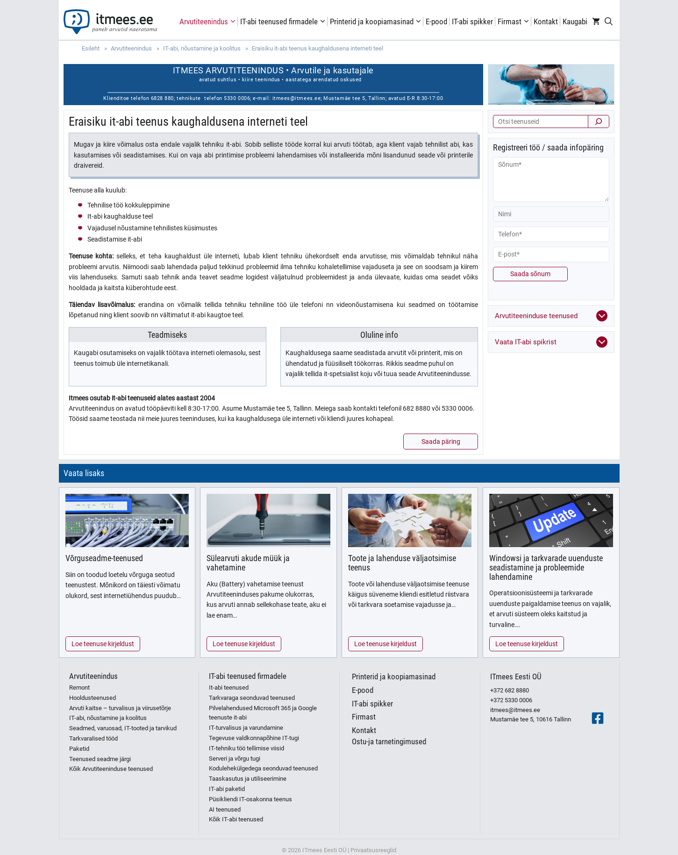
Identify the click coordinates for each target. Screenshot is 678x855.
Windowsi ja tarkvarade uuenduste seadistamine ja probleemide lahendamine (546, 567)
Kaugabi (575, 21)
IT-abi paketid (227, 788)
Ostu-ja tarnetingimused (389, 741)
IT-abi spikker (472, 21)
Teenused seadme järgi (100, 758)
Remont (79, 687)
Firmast (514, 21)
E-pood (436, 21)
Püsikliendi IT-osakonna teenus (250, 799)
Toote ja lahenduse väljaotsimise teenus (402, 562)
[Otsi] (598, 121)
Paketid (79, 748)
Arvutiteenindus (208, 21)
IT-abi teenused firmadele (284, 21)
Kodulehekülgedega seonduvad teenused (263, 768)
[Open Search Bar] (608, 21)
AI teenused (225, 809)
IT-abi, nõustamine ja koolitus (108, 717)
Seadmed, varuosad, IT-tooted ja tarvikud (123, 728)
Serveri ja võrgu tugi (234, 758)
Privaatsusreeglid (373, 850)
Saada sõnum (530, 274)
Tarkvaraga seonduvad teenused (252, 697)
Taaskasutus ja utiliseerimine (247, 778)
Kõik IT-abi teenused (236, 819)
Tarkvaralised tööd (93, 738)
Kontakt (546, 21)
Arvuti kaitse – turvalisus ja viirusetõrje (120, 708)
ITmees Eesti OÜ (516, 676)
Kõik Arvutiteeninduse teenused (111, 768)
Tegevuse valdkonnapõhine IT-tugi (254, 737)
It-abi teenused (229, 687)
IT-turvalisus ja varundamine (246, 727)
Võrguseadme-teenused (104, 558)
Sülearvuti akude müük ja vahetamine (248, 562)
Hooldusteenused (92, 697)
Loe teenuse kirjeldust (102, 644)
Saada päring (440, 441)
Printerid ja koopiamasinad (376, 21)
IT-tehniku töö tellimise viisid (246, 748)
